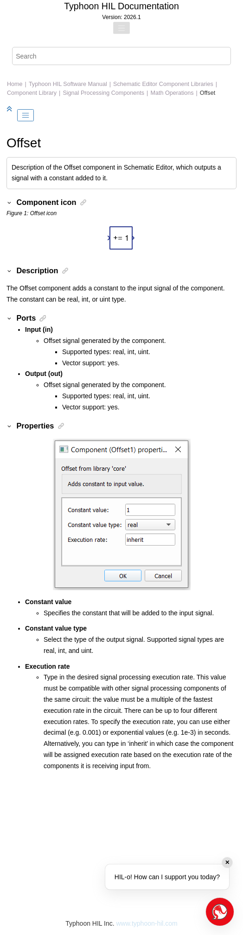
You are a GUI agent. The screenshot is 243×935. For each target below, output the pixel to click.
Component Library (32, 93)
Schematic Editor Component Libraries (163, 84)
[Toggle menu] (121, 28)
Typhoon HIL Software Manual (68, 84)
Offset (207, 93)
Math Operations (171, 93)
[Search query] (121, 56)
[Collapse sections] (10, 109)
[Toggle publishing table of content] (25, 115)
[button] (9, 202)
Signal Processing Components (103, 93)
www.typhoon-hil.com (146, 923)
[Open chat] (220, 912)
